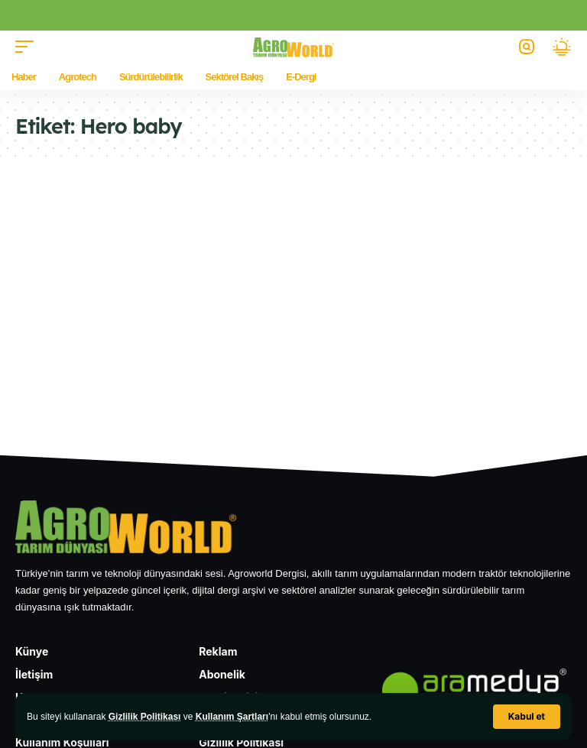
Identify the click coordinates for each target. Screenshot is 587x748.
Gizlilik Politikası (145, 716)
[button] (526, 716)
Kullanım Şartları (232, 716)
